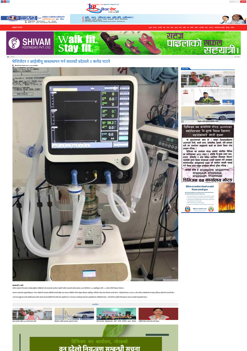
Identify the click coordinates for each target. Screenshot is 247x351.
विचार (206, 28)
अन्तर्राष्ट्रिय (201, 28)
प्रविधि (184, 28)
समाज (168, 28)
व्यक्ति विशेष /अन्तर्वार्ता (220, 28)
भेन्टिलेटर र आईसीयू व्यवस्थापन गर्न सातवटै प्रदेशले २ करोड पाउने (61, 61)
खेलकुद (227, 28)
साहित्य (196, 28)
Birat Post (17, 27)
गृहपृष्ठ (150, 28)
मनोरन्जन (211, 28)
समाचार (155, 28)
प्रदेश (164, 28)
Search (243, 1)
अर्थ (188, 28)
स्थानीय (232, 28)
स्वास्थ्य (176, 28)
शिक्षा (172, 28)
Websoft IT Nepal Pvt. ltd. (111, 4)
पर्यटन (180, 28)
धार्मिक (191, 28)
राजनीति (160, 28)
